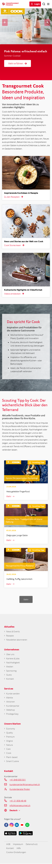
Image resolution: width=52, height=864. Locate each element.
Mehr (8, 496)
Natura (9, 745)
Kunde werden (13, 693)
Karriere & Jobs (12, 658)
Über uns (10, 654)
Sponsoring (11, 670)
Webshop (10, 710)
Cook (8, 753)
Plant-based (11, 757)
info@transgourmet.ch (20, 805)
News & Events (13, 631)
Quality (9, 733)
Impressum (18, 844)
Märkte (9, 697)
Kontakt (10, 679)
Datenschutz (32, 844)
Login (37, 4)
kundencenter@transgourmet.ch (25, 784)
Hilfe (19, 848)
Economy (10, 728)
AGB (8, 844)
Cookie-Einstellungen (16, 852)
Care (8, 749)
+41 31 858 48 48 (18, 801)
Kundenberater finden (20, 789)
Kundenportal (12, 706)
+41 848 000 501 (18, 780)
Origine (9, 741)
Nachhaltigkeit (13, 662)
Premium (10, 737)
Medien (9, 666)
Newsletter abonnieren (16, 639)
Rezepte (10, 635)
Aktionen (10, 701)
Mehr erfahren (17, 63)
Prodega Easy (12, 714)
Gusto (9, 675)
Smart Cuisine (12, 761)
